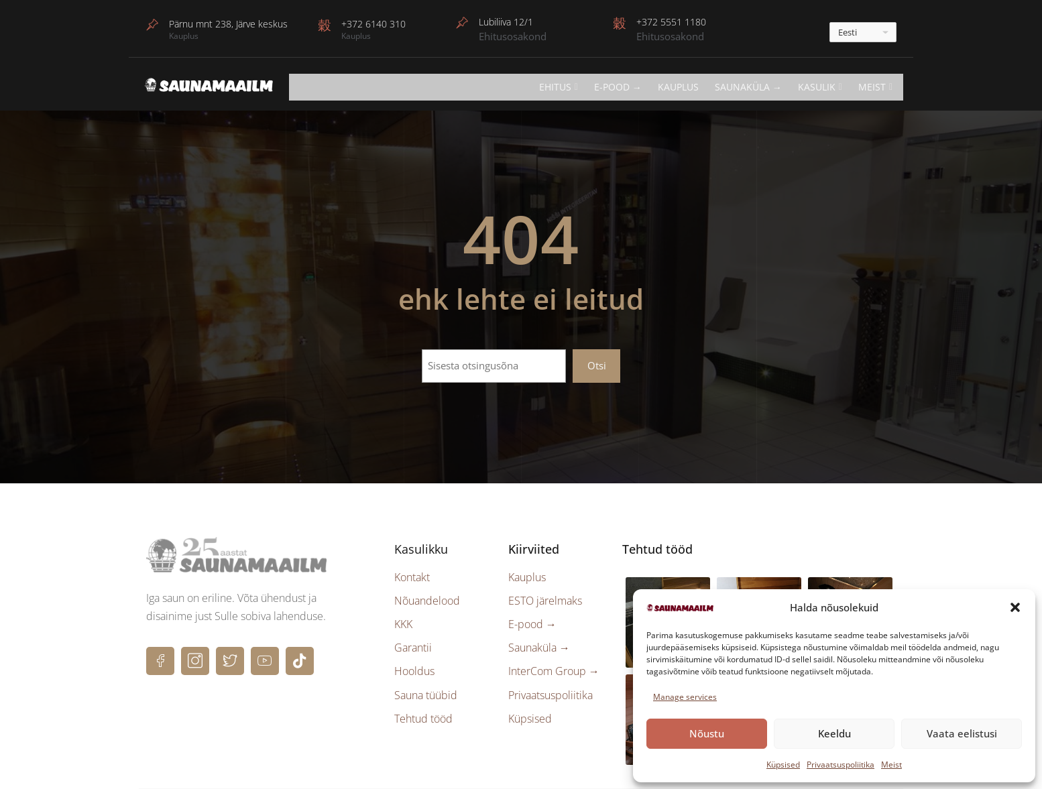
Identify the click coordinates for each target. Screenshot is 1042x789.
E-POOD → (618, 86)
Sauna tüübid (425, 695)
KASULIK (820, 86)
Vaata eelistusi (962, 733)
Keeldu (834, 733)
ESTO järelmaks (545, 600)
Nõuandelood (427, 600)
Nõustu (706, 733)
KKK (403, 624)
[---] (862, 32)
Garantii (413, 647)
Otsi (596, 365)
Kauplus (678, 86)
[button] (1015, 607)
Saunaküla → (748, 86)
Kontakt (412, 577)
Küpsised (783, 764)
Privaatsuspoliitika (840, 764)
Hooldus (414, 671)
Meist (891, 764)
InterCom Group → (553, 671)
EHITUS (558, 86)
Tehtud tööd (423, 718)
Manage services (685, 697)
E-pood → (532, 624)
